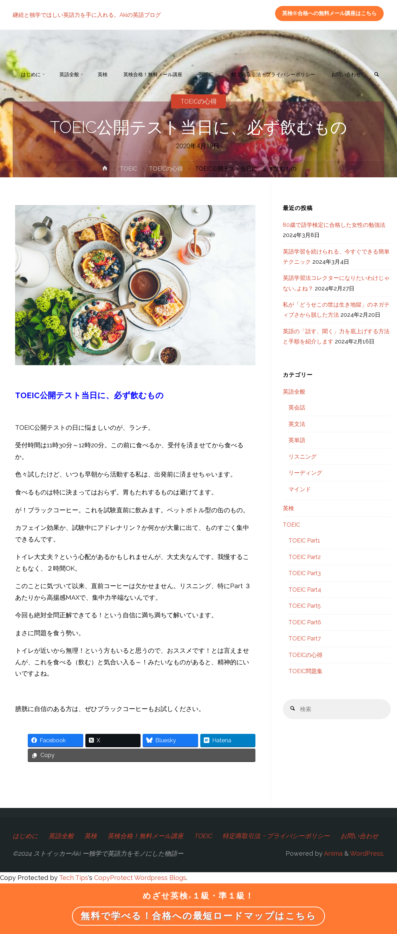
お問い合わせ (360, 836)
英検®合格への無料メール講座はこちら (329, 13)
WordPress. (367, 853)
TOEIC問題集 (305, 671)
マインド (299, 489)
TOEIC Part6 (304, 622)
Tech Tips (73, 877)
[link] (20, 105)
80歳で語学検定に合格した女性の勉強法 (334, 225)
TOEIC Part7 (304, 638)
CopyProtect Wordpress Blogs (140, 877)
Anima (333, 853)
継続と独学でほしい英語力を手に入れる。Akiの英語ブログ (87, 14)
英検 (288, 508)
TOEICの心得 (166, 168)
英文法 (296, 424)
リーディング (305, 472)
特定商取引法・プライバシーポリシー (276, 836)
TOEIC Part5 (304, 606)
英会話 (296, 407)
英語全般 (294, 391)
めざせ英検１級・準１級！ (198, 896)
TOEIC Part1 (304, 540)
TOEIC (128, 168)
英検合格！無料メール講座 (145, 836)
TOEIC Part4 (304, 589)
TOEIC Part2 (304, 557)
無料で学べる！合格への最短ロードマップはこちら (198, 916)
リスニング (302, 456)
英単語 (296, 440)
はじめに (25, 836)
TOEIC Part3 (304, 573)
